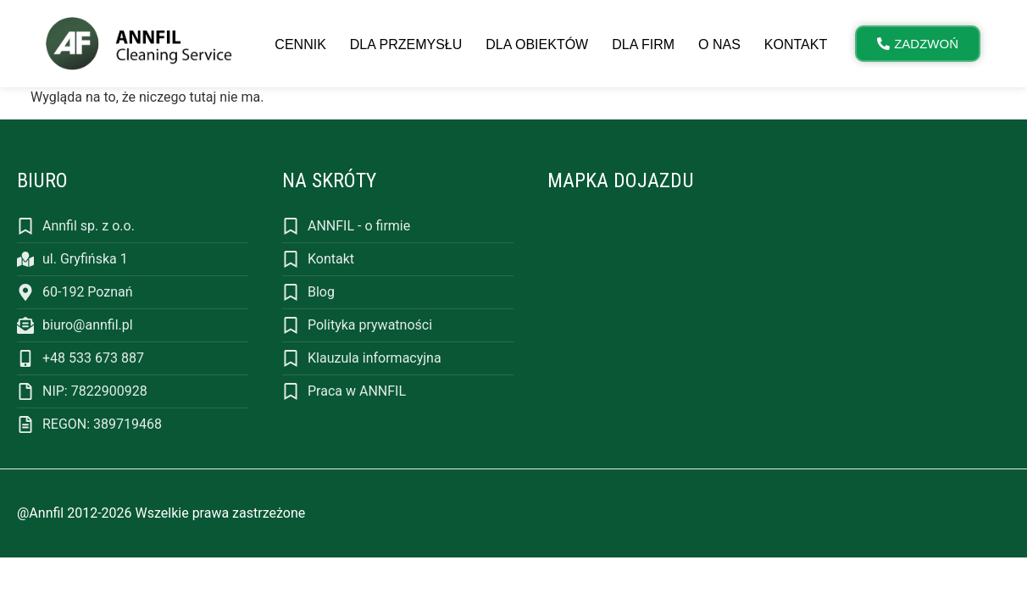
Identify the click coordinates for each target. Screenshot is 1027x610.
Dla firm (643, 44)
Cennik (300, 44)
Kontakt (795, 44)
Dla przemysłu (406, 44)
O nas (719, 44)
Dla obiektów (537, 44)
